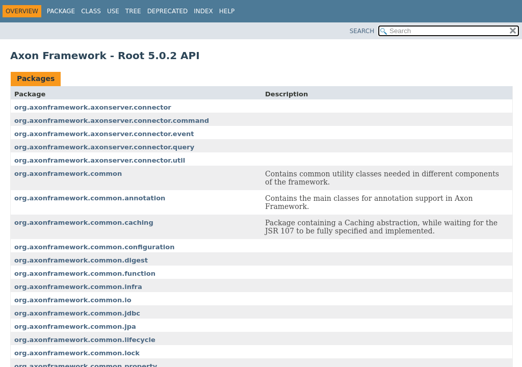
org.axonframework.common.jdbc (77, 313)
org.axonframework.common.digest (81, 260)
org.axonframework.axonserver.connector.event (104, 134)
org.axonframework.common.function (84, 273)
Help (227, 11)
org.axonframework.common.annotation (89, 198)
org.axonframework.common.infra (78, 287)
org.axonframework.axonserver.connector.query (104, 147)
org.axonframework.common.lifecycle (84, 340)
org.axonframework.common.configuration (94, 247)
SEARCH (362, 31)
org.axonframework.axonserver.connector (92, 107)
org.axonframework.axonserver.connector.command (111, 120)
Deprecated (167, 11)
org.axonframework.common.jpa (75, 326)
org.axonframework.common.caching (83, 222)
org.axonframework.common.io (73, 300)
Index (203, 11)
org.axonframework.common (68, 173)
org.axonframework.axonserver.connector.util (99, 160)
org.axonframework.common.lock (77, 353)
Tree (133, 11)
